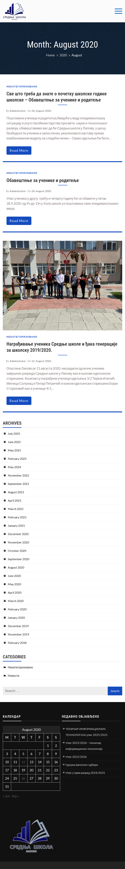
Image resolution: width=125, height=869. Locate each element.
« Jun (6, 796)
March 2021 (16, 509)
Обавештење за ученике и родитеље (43, 180)
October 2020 (17, 550)
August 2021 (16, 492)
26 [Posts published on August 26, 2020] (23, 778)
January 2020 (16, 617)
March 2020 (16, 601)
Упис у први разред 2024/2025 (85, 772)
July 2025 (14, 433)
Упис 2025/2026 (76, 756)
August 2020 (16, 567)
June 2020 (14, 575)
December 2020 (18, 534)
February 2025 (17, 458)
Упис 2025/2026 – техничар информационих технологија (84, 745)
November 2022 (18, 475)
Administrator (18, 110)
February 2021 (17, 517)
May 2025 (14, 450)
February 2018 (17, 642)
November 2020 (18, 542)
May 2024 (14, 467)
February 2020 (17, 609)
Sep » (15, 796)
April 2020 (14, 592)
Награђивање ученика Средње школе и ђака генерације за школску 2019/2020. (62, 347)
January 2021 (16, 525)
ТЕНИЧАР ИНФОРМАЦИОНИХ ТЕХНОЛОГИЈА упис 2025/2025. (87, 731)
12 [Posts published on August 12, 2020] (23, 762)
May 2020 (14, 584)
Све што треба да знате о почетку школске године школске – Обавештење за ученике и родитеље (57, 97)
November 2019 (18, 634)
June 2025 (14, 442)
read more (18, 150)
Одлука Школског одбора (82, 764)
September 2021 (18, 483)
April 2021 (14, 500)
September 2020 (18, 559)
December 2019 (18, 626)
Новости (13, 675)
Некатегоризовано (22, 86)
